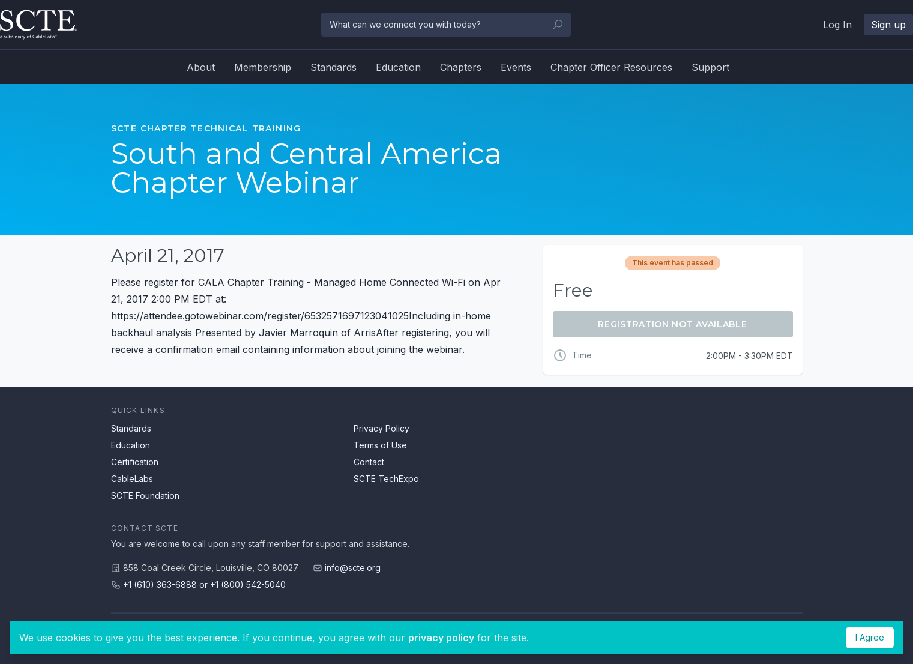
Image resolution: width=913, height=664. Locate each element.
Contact (369, 462)
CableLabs (132, 479)
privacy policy (441, 638)
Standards (333, 67)
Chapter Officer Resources (611, 67)
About (201, 67)
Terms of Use (380, 445)
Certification (134, 462)
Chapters (460, 67)
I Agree (869, 637)
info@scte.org (353, 568)
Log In (837, 25)
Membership (262, 67)
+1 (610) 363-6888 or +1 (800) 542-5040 (204, 584)
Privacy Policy (381, 428)
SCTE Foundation (145, 495)
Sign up (888, 25)
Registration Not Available (672, 324)
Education (398, 67)
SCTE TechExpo (386, 479)
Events (516, 67)
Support (710, 67)
